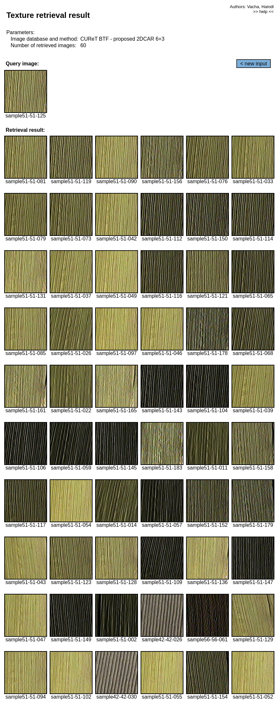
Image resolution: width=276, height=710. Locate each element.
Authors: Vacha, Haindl (252, 6)
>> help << (263, 11)
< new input (253, 63)
